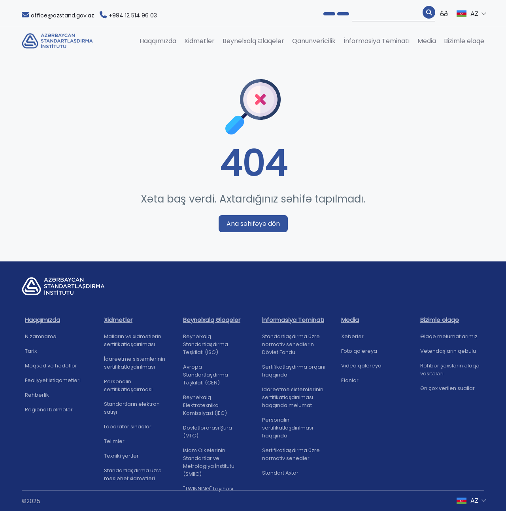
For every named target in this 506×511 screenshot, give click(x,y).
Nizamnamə (41, 339)
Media (426, 40)
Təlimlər (114, 444)
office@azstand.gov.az (58, 15)
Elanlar (350, 383)
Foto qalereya (359, 354)
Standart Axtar (280, 475)
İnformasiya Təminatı (377, 40)
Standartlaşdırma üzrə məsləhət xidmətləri (133, 477)
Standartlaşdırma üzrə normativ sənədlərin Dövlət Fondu (291, 347)
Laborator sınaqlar (127, 429)
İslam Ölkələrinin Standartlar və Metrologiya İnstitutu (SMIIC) (208, 465)
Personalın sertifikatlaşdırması (128, 388)
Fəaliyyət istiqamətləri (53, 383)
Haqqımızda (158, 40)
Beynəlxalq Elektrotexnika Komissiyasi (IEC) (205, 408)
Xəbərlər (352, 339)
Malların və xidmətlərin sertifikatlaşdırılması (132, 343)
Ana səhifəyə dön (253, 223)
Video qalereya (361, 368)
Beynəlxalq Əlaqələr (253, 40)
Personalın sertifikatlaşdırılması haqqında (287, 430)
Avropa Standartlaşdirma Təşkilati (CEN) (205, 377)
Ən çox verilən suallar (447, 391)
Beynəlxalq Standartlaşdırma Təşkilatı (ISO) (205, 347)
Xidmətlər (199, 40)
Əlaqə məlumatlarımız (449, 339)
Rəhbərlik (37, 397)
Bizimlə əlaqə (464, 40)
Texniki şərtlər (121, 458)
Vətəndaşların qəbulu (448, 354)
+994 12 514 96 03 (128, 15)
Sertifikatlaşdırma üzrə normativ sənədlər (291, 457)
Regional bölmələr (49, 412)
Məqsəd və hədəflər (51, 368)
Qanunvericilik (314, 40)
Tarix (31, 354)
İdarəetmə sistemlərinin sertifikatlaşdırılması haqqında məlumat (292, 400)
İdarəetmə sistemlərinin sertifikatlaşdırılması (134, 365)
